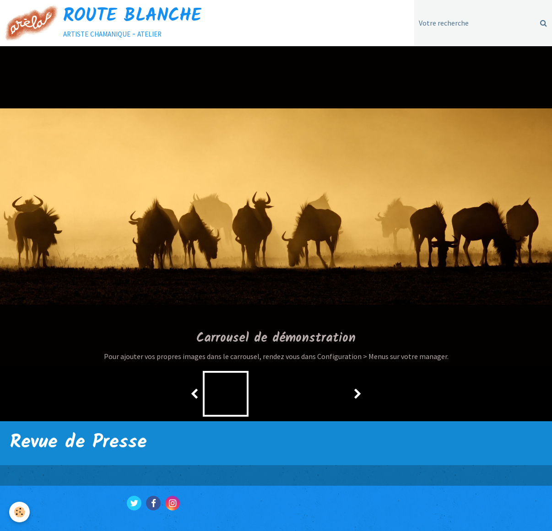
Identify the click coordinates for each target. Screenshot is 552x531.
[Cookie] (19, 512)
